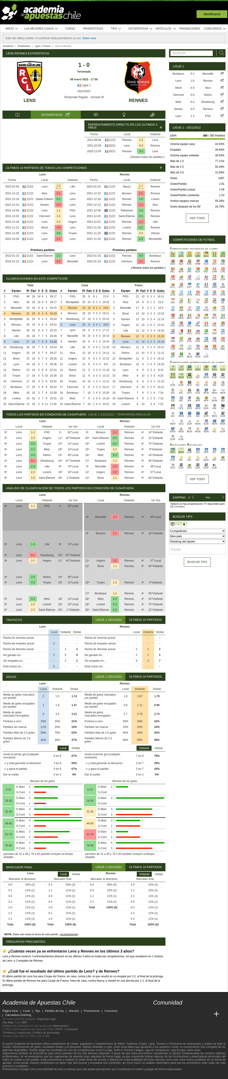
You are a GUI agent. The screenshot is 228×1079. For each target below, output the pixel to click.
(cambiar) (179, 506)
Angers (72, 221)
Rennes (138, 100)
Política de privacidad (46, 1032)
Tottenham (126, 210)
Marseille (72, 261)
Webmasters (60, 1026)
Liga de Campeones (157, 1050)
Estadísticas (140, 29)
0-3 (141, 210)
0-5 (141, 216)
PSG (72, 210)
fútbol (121, 1043)
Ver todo (197, 218)
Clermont (44, 216)
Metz (16, 392)
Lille (72, 186)
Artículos (166, 29)
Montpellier (155, 239)
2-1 (59, 193)
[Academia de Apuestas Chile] (157, 1014)
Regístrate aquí (46, 1019)
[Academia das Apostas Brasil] (174, 1014)
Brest (44, 227)
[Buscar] (220, 53)
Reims (16, 370)
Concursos (215, 29)
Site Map (8, 1022)
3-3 (141, 233)
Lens (30, 100)
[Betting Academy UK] (208, 1014)
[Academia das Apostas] (165, 1014)
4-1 (33, 449)
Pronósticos (93, 28)
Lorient (155, 199)
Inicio (11, 29)
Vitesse (155, 233)
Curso (70, 28)
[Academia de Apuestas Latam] (199, 1014)
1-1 (141, 140)
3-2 (59, 204)
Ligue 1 (84, 85)
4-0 (59, 227)
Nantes (44, 204)
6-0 (141, 255)
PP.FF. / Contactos (66, 1029)
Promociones (190, 28)
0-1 (59, 199)
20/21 (112, 145)
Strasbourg (16, 347)
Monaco (127, 193)
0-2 (141, 151)
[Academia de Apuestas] (191, 1014)
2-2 (59, 185)
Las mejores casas (41, 29)
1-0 (141, 199)
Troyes (72, 233)
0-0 (141, 145)
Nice (44, 193)
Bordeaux (155, 255)
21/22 (112, 140)
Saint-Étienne (44, 255)
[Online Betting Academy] (182, 1014)
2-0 (141, 239)
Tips (116, 29)
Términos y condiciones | (18, 1032)
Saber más (89, 38)
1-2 (59, 255)
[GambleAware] (14, 1075)
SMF (24, 1022)
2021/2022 (84, 91)
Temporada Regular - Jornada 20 (84, 97)
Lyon (45, 239)
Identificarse (211, 14)
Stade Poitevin (44, 199)
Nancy (127, 186)
